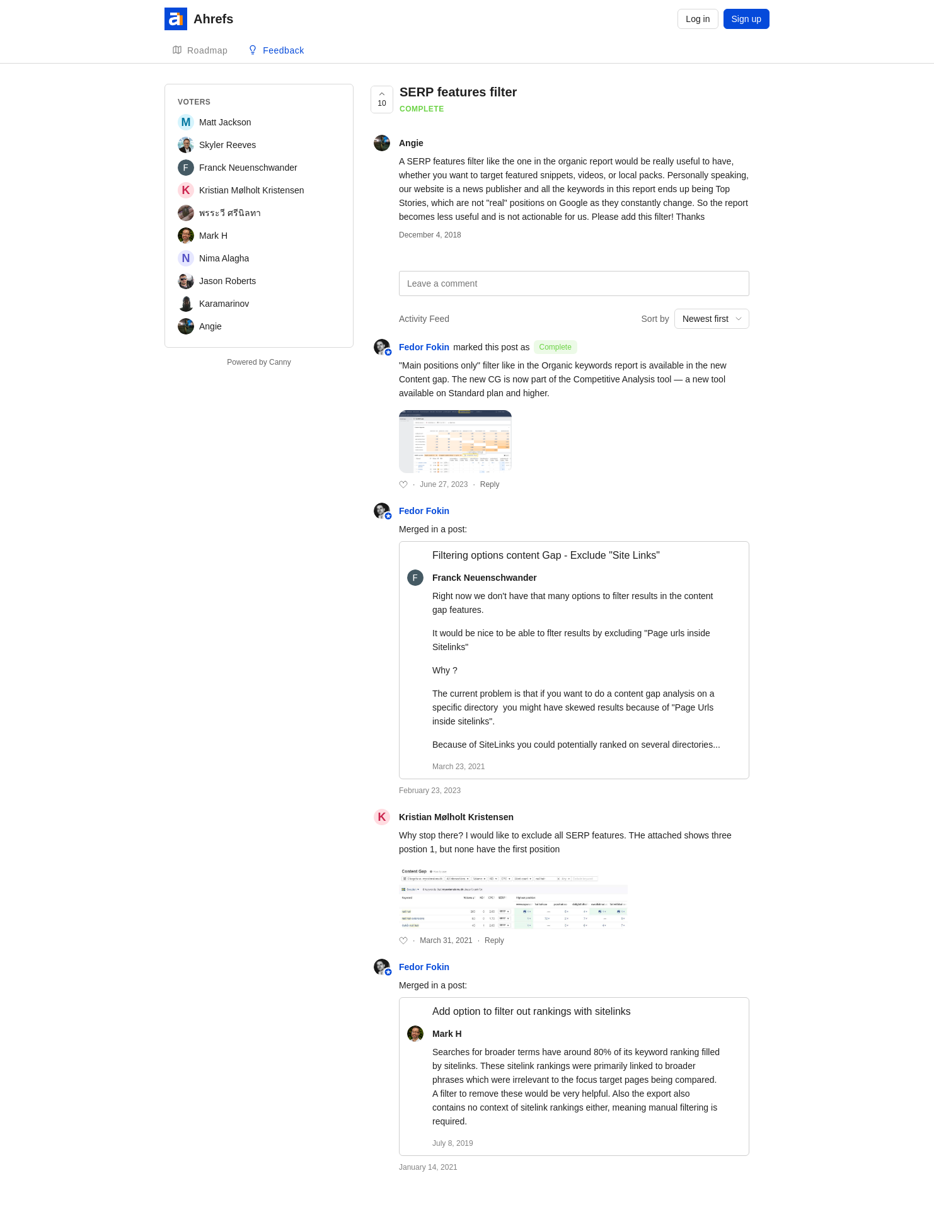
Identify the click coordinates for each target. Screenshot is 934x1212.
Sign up (746, 19)
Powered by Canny (259, 362)
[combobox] (711, 319)
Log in (698, 19)
